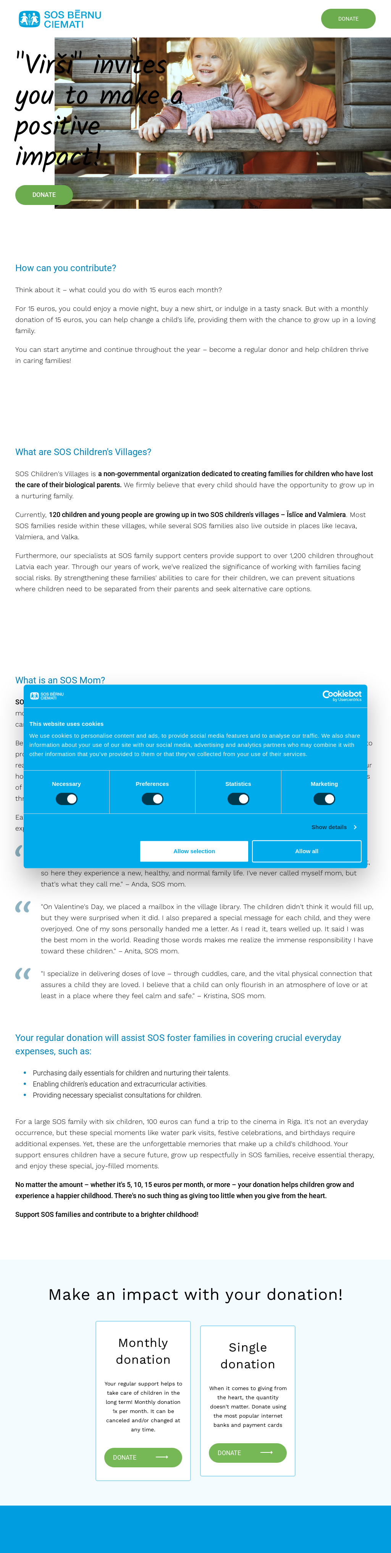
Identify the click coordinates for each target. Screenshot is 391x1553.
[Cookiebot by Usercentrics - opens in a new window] (328, 696)
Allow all (306, 851)
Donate (348, 19)
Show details (329, 827)
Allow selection (194, 851)
